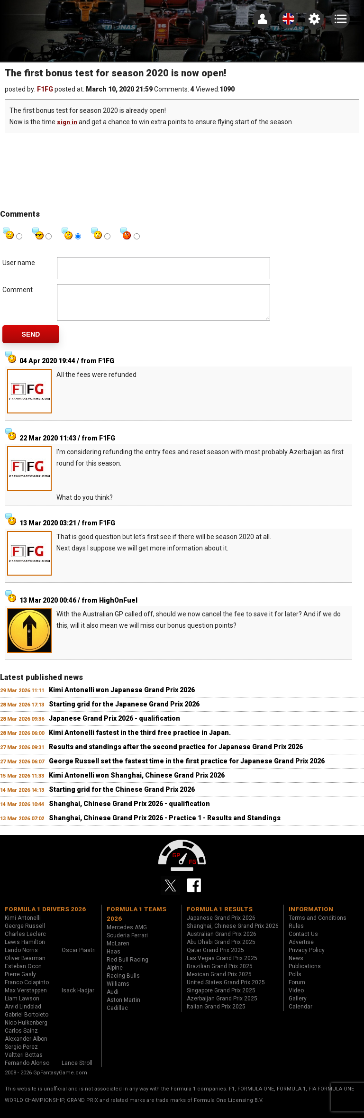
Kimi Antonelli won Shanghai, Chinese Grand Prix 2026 (137, 782)
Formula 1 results (220, 916)
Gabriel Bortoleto (26, 1021)
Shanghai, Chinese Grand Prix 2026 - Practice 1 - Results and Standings (165, 825)
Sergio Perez (21, 1054)
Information (311, 916)
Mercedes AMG (127, 934)
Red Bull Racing (127, 966)
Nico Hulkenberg (26, 1029)
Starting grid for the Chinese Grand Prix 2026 (122, 796)
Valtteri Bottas (24, 1062)
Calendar (300, 1013)
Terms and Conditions (317, 925)
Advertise (301, 949)
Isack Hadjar (78, 997)
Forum (297, 989)
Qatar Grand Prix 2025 (215, 957)
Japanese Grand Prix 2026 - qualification (114, 725)
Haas (113, 958)
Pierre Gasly (20, 981)
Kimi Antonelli (23, 925)
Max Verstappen (26, 997)
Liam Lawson (22, 1005)
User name (18, 262)
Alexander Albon (26, 1046)
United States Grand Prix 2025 (226, 989)
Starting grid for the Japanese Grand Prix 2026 (124, 711)
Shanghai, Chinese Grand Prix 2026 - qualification (129, 811)
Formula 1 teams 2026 (136, 921)
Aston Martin (123, 1007)
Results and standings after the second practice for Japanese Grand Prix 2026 (176, 754)
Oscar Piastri (79, 957)
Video (296, 997)
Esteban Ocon (23, 973)
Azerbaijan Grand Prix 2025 (222, 1005)
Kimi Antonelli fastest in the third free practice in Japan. (140, 739)
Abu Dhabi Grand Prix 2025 (221, 949)
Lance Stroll (77, 1070)
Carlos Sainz (21, 1038)
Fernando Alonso (27, 1070)
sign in (67, 122)
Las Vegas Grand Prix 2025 (222, 965)
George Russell (25, 933)
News (296, 965)
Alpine (115, 974)
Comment (17, 289)
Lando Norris (21, 957)
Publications (305, 973)
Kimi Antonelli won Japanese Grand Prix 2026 (122, 697)
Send (31, 341)
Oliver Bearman (25, 965)
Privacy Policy (307, 957)
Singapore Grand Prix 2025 (221, 997)
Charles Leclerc (25, 941)
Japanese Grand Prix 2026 (221, 925)
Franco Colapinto (27, 989)
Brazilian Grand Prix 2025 (220, 973)
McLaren (118, 950)
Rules (296, 933)
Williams (118, 991)
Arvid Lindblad (23, 1013)
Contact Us (303, 941)
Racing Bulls (123, 983)
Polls (295, 981)
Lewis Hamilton (25, 949)
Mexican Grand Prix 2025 (219, 981)
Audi (112, 999)
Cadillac (117, 1015)
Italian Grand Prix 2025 (216, 1013)
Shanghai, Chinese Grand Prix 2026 (233, 933)
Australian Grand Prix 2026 (221, 941)
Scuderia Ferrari (127, 942)
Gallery (298, 1005)
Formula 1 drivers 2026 (45, 916)
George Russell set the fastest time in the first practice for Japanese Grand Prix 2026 (187, 768)
